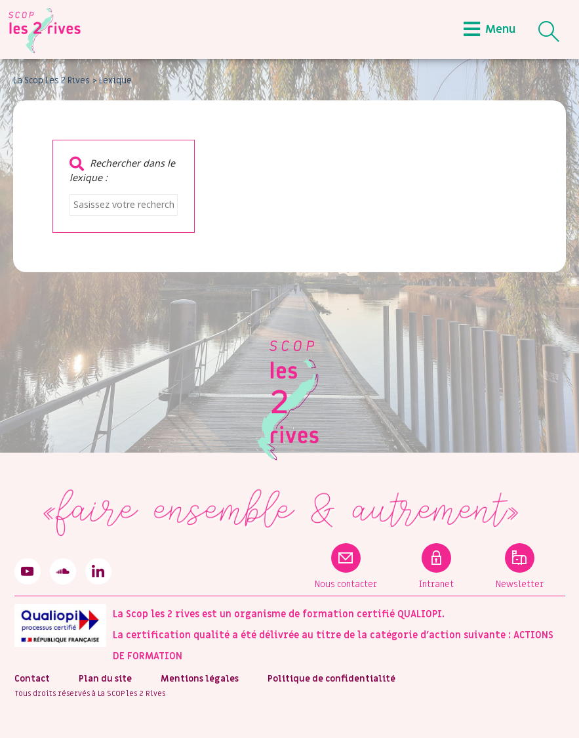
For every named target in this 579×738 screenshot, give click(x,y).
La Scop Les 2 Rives (51, 80)
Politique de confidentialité (331, 679)
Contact (32, 679)
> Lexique (112, 80)
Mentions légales (200, 679)
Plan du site (105, 679)
